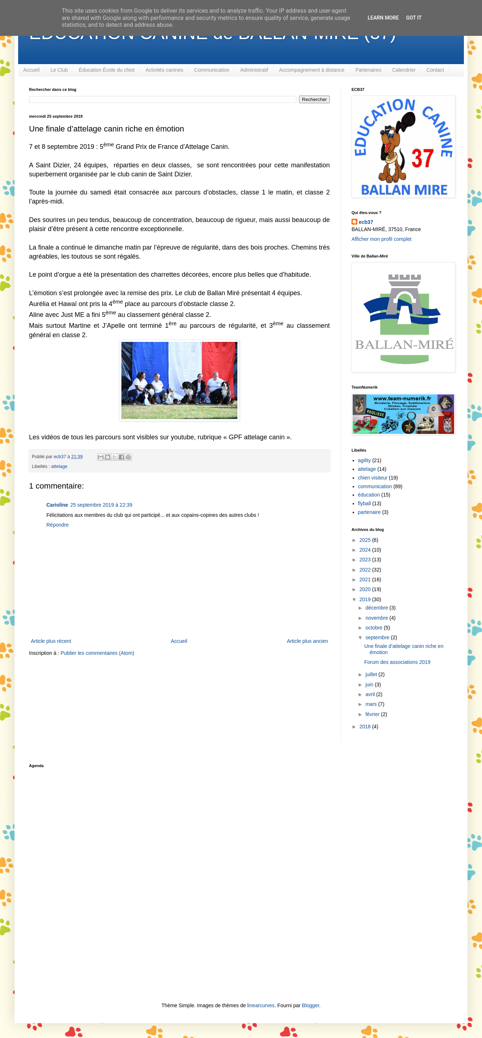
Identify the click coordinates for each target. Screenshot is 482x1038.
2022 (366, 570)
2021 (366, 579)
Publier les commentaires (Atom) (97, 653)
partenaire (369, 512)
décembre (377, 608)
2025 (366, 540)
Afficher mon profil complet (381, 239)
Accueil (31, 70)
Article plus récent (51, 641)
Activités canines (164, 70)
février (373, 714)
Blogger (310, 1005)
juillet (371, 674)
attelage (59, 466)
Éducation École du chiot (106, 70)
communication (375, 486)
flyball (364, 503)
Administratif (254, 70)
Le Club (59, 70)
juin (370, 684)
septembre (378, 637)
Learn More (383, 18)
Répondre (57, 525)
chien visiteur (373, 478)
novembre (377, 618)
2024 (366, 550)
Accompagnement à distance (312, 70)
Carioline (57, 505)
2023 (366, 559)
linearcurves (260, 1005)
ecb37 (366, 222)
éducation (369, 495)
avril (370, 694)
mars (371, 704)
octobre (374, 628)
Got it (413, 18)
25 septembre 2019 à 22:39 (101, 505)
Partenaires (369, 70)
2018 (366, 726)
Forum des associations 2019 (397, 662)
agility (364, 460)
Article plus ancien (307, 641)
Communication (211, 70)
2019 (366, 599)
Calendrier (404, 70)
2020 (366, 589)
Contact (435, 70)
